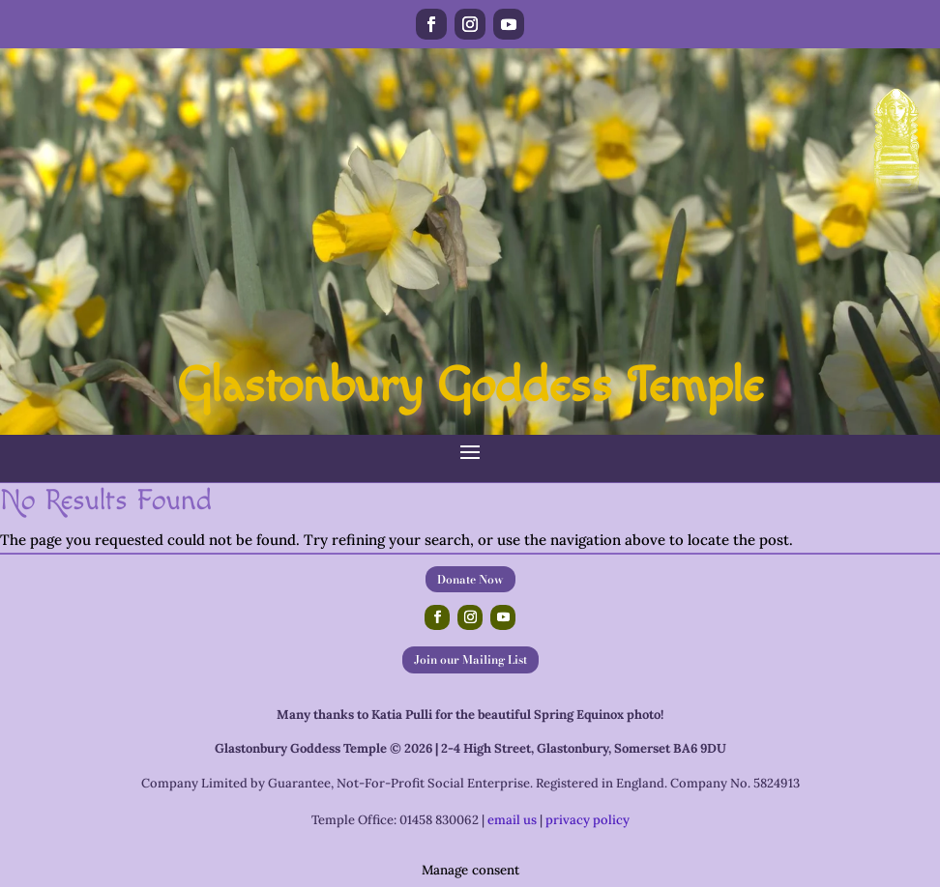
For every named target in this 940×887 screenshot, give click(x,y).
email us (512, 820)
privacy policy (587, 820)
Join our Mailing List (470, 659)
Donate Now (470, 579)
